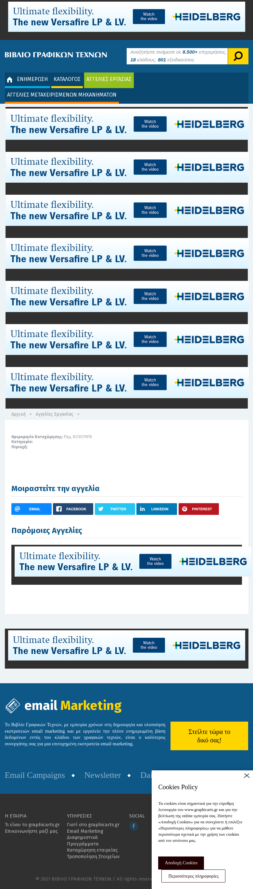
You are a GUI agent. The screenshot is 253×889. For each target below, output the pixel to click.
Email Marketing (85, 831)
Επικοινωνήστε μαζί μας (31, 831)
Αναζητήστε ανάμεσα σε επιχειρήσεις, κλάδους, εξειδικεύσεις (179, 55)
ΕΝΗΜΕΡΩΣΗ (27, 79)
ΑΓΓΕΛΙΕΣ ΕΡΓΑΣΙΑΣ (109, 79)
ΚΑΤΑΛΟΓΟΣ (67, 79)
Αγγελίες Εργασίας (54, 414)
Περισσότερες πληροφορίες (193, 876)
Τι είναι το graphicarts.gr (32, 825)
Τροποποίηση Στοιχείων (93, 856)
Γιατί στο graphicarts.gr (93, 825)
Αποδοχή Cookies (181, 862)
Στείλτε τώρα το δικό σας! (209, 736)
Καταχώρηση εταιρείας (92, 850)
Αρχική (18, 414)
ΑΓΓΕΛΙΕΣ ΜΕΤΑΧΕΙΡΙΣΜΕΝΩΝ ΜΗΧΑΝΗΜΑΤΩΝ (62, 95)
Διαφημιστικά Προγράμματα (83, 840)
